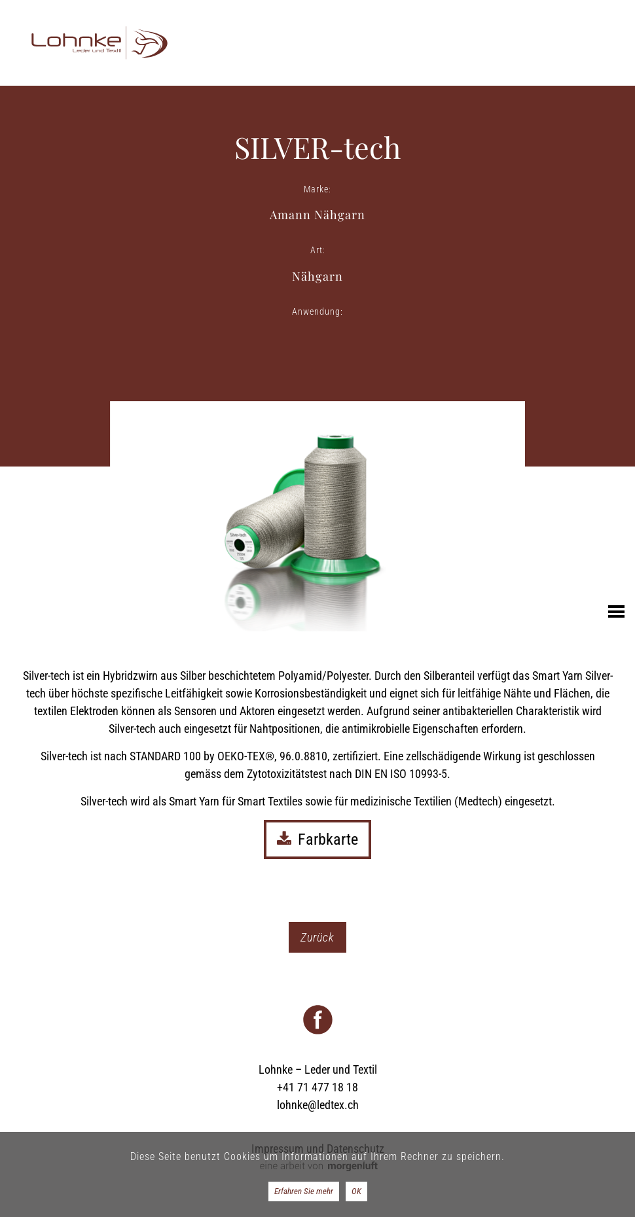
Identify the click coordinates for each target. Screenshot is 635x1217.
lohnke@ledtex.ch (318, 1105)
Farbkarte (317, 839)
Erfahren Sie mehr (303, 1191)
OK (356, 1191)
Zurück (317, 937)
